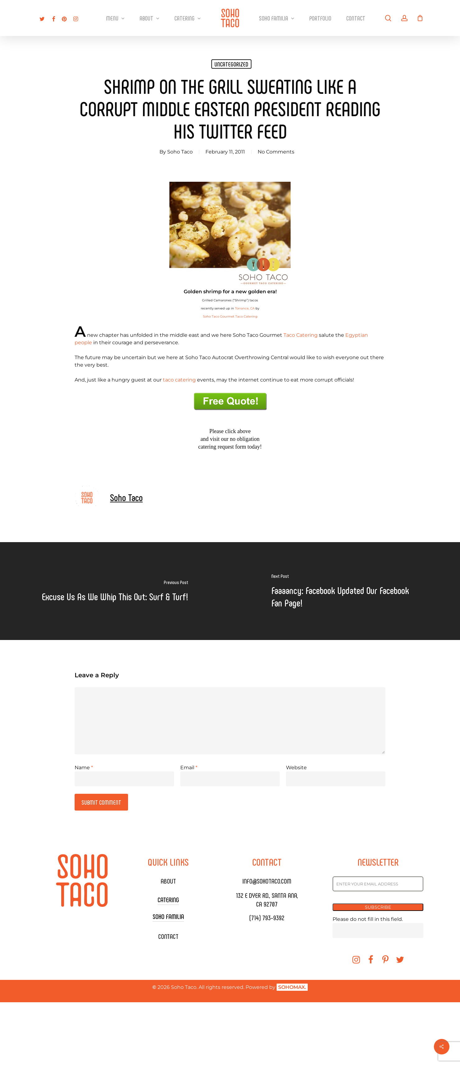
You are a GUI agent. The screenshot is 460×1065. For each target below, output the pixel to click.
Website (296, 767)
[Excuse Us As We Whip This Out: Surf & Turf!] (115, 591)
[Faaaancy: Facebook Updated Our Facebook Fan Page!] (345, 591)
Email (188, 767)
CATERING (168, 899)
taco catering (179, 380)
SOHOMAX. (292, 987)
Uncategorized (231, 64)
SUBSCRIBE (378, 907)
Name (84, 767)
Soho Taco (180, 152)
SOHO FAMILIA (168, 916)
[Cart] (420, 18)
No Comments (276, 152)
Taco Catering (300, 335)
